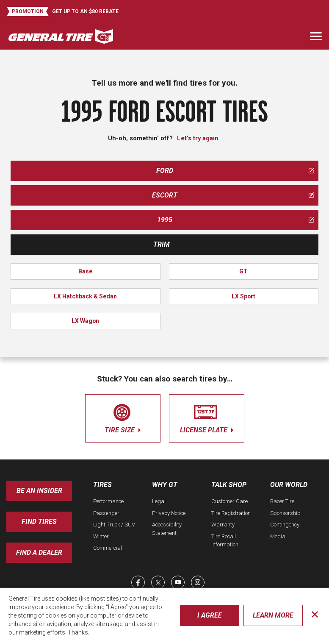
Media (277, 536)
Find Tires (39, 522)
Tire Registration (231, 513)
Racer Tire (282, 501)
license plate (206, 417)
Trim (161, 244)
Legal (159, 501)
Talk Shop (228, 485)
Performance (108, 501)
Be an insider (39, 491)
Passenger (106, 513)
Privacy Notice (168, 513)
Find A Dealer (39, 552)
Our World (288, 485)
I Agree (209, 615)
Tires (102, 485)
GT (243, 271)
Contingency (284, 524)
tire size (122, 417)
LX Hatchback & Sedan (85, 296)
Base (85, 271)
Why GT (164, 485)
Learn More (273, 615)
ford (235, 171)
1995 (236, 220)
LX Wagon (85, 320)
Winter (101, 536)
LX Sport (243, 296)
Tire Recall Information (224, 540)
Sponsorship (285, 513)
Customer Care (229, 501)
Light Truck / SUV (114, 524)
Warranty (223, 524)
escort (233, 195)
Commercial (107, 548)
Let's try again (197, 138)
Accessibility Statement (167, 528)
